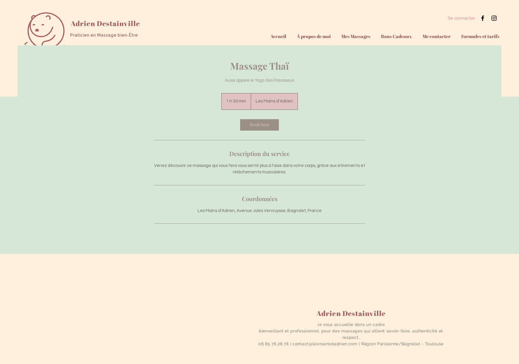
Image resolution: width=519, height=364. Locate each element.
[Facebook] (482, 18)
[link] (259, 125)
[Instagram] (494, 18)
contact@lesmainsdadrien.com (325, 343)
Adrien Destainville (105, 23)
